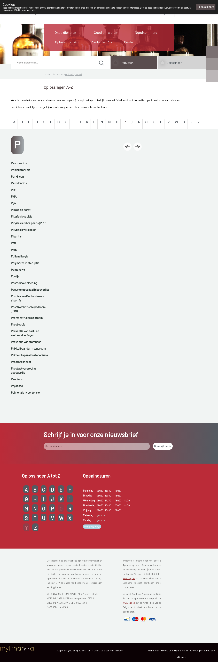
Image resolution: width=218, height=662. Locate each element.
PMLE (14, 243)
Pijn (13, 203)
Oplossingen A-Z (67, 42)
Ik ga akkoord (206, 7)
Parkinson (17, 176)
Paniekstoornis (20, 169)
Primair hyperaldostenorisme (29, 355)
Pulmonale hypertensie (25, 392)
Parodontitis (19, 183)
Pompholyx (18, 269)
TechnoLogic (194, 650)
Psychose (17, 385)
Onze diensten (65, 32)
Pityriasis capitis (21, 216)
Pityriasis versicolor (23, 229)
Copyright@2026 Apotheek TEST (74, 650)
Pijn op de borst (20, 209)
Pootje (15, 276)
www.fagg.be (129, 578)
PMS (14, 249)
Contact (130, 42)
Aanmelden (194, 12)
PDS (13, 189)
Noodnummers (146, 32)
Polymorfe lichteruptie (25, 263)
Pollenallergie (19, 256)
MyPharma (179, 650)
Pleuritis (16, 236)
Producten (127, 62)
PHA (14, 196)
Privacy (118, 650)
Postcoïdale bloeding (24, 283)
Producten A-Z (102, 42)
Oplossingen (174, 62)
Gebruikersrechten (103, 650)
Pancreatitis (19, 163)
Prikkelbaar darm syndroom (28, 348)
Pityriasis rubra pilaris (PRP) (28, 223)
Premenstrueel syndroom (27, 317)
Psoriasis (16, 379)
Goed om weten (105, 32)
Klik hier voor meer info (24, 10)
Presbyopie (18, 324)
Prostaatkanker (21, 361)
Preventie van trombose (26, 341)
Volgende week (92, 526)
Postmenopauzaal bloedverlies (30, 289)
